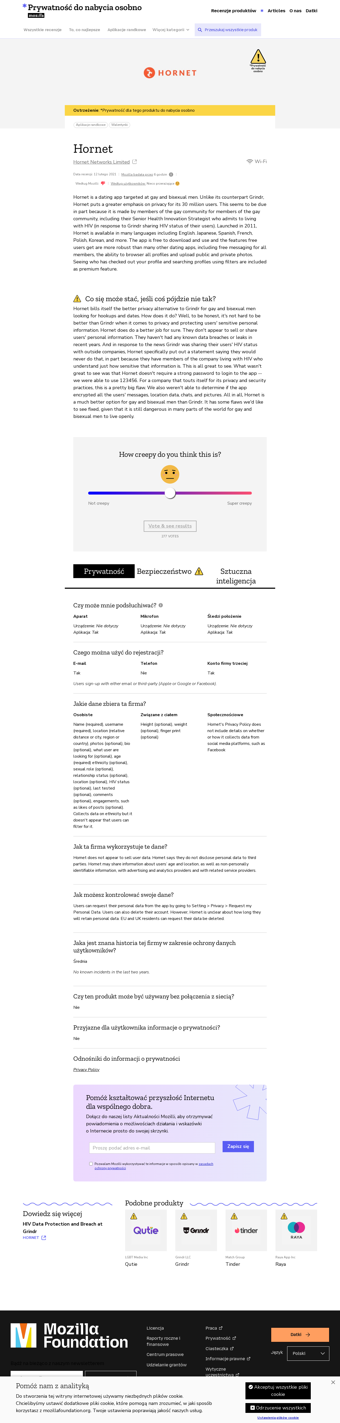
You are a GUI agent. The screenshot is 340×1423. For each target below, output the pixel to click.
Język (277, 1352)
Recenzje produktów (233, 10)
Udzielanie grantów (167, 1364)
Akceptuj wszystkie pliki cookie (281, 1391)
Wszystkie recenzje (43, 29)
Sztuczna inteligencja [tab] (236, 576)
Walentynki (119, 125)
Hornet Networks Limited (101, 162)
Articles (276, 10)
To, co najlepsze (84, 29)
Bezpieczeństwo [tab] (170, 571)
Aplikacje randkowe (127, 29)
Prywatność (218, 1338)
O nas (295, 10)
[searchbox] (231, 29)
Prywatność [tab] (104, 571)
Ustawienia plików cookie (278, 1418)
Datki (311, 10)
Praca (211, 1328)
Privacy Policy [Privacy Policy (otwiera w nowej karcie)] (86, 1070)
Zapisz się (238, 1146)
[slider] (170, 493)
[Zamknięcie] (333, 1383)
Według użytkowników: (128, 183)
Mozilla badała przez (137, 174)
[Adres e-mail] (152, 1148)
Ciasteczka (217, 1348)
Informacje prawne (225, 1358)
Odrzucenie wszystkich (281, 1408)
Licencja (155, 1328)
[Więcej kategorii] (173, 30)
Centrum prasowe (165, 1354)
